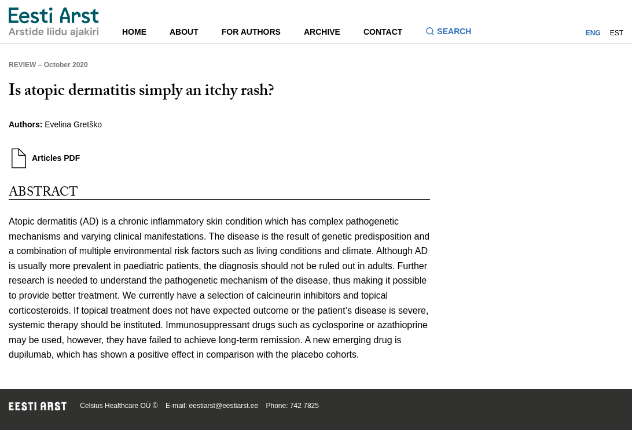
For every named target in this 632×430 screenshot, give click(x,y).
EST (616, 33)
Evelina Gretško (73, 124)
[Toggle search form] (452, 32)
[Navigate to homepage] (54, 22)
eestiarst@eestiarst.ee (224, 406)
